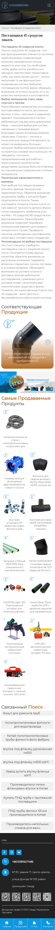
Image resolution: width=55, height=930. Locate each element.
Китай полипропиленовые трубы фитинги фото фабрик (27, 737)
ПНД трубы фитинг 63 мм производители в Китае (27, 812)
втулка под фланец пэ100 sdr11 (26, 762)
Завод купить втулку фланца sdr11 (27, 773)
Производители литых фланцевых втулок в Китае (27, 786)
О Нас (34, 924)
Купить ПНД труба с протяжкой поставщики (28, 799)
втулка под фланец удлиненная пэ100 (27, 751)
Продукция (20, 924)
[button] (48, 342)
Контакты (48, 924)
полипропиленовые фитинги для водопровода (27, 724)
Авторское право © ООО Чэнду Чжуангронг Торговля (25, 911)
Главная (5, 28)
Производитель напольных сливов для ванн (27, 826)
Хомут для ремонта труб (21, 713)
